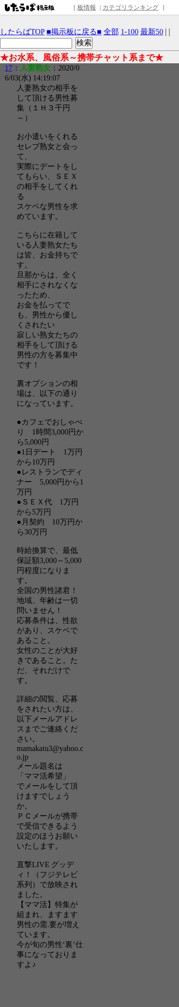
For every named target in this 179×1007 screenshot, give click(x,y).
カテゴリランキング (130, 7)
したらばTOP (22, 32)
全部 (111, 32)
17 (8, 68)
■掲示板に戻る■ (73, 32)
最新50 (151, 32)
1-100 (129, 32)
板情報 (86, 7)
